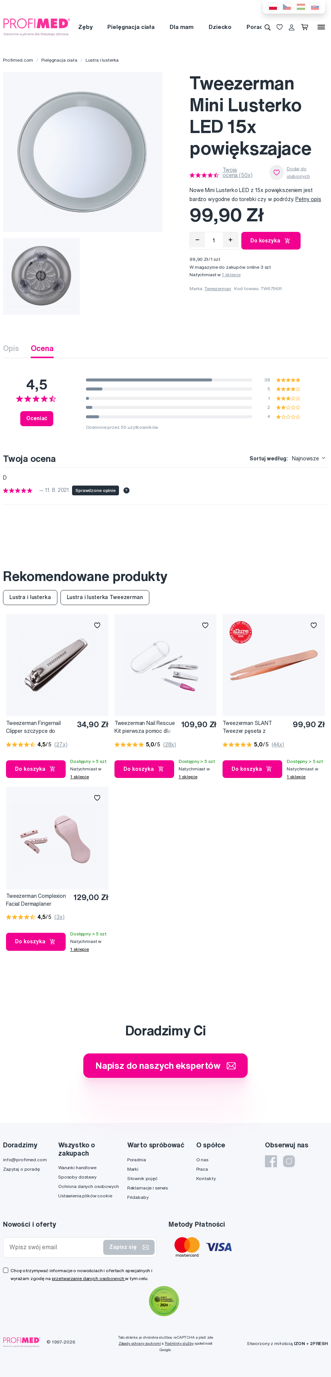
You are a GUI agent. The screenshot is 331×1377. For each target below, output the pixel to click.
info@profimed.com (25, 1159)
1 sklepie (231, 274)
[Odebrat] (197, 239)
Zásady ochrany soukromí (140, 1343)
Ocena (42, 348)
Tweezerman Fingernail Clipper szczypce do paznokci (33, 727)
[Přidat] (230, 239)
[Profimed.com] (37, 26)
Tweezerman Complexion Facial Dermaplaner (36, 899)
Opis (11, 348)
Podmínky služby (179, 1343)
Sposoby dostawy (77, 1176)
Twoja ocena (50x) (237, 172)
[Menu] (321, 27)
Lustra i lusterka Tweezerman (105, 597)
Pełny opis (308, 199)
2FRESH (319, 1343)
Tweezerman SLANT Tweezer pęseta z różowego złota (247, 727)
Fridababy (138, 1197)
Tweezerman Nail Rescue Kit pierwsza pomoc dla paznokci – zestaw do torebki (144, 727)
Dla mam (182, 27)
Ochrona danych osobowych (88, 1186)
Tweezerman (218, 288)
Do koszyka (271, 241)
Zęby (85, 27)
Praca (202, 1169)
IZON (299, 1343)
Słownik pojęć (142, 1178)
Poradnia (259, 27)
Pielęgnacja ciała (131, 27)
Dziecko (220, 27)
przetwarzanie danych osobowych (88, 1278)
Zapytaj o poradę (21, 1169)
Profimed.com (18, 60)
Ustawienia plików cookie (85, 1195)
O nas (202, 1159)
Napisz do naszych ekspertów (165, 1065)
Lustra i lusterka (102, 60)
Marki (132, 1169)
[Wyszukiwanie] (267, 27)
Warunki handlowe (77, 1167)
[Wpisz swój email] (54, 1247)
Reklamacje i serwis (147, 1187)
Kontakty (206, 1178)
